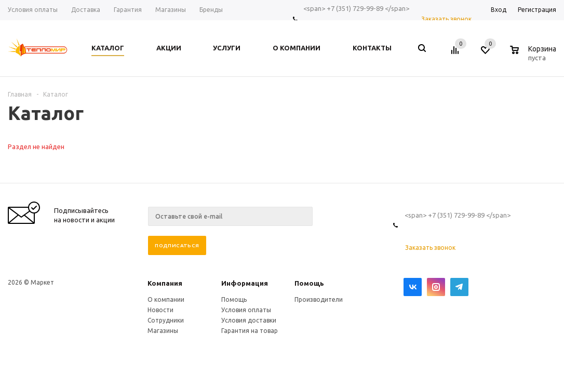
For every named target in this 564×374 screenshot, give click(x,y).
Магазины (162, 330)
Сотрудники (165, 320)
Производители (318, 299)
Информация (244, 283)
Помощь (309, 283)
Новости (160, 309)
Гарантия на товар (249, 330)
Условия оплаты (246, 309)
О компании (165, 299)
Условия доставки (248, 320)
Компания (164, 283)
